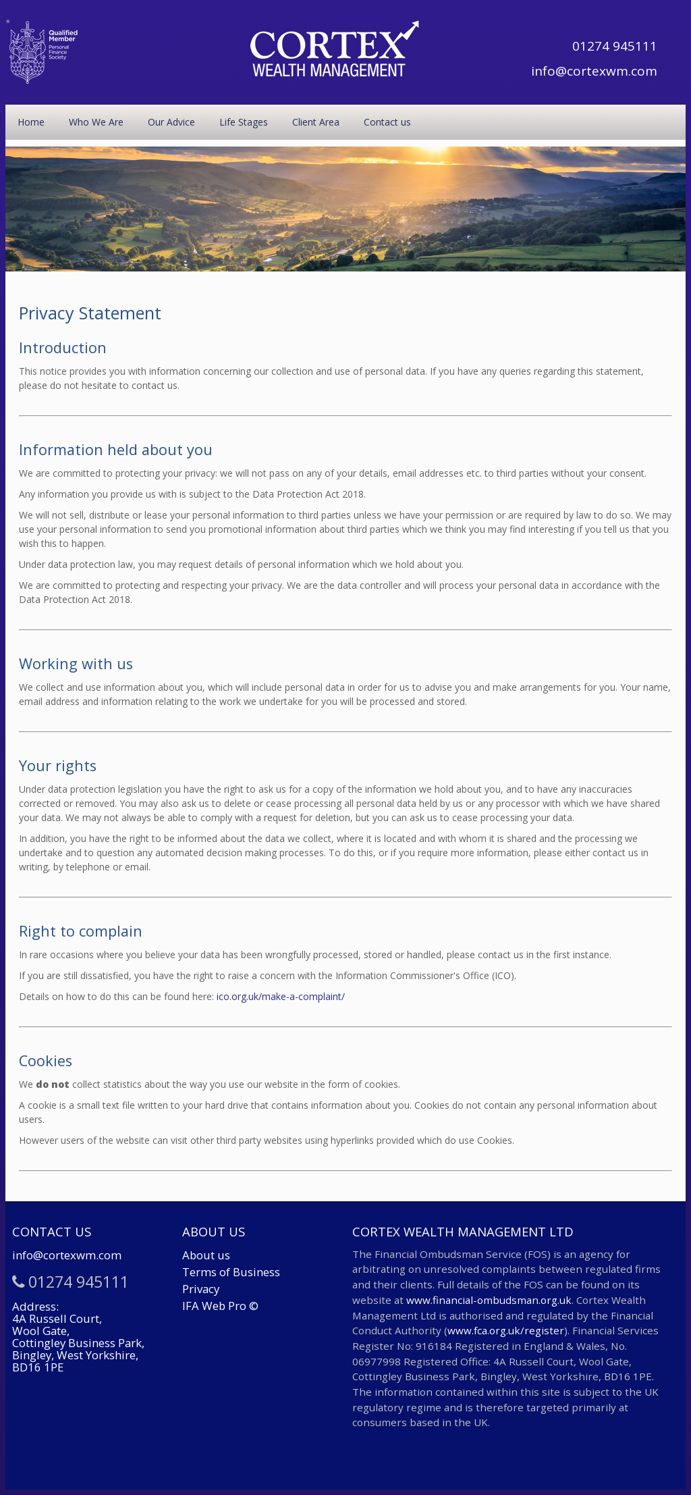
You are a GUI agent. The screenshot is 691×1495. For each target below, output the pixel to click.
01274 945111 (614, 46)
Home (31, 121)
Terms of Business (231, 1272)
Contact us (387, 121)
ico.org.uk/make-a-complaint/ (281, 996)
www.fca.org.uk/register (505, 1330)
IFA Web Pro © (220, 1305)
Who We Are (96, 121)
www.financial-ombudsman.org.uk (489, 1300)
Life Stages (243, 121)
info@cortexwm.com (594, 71)
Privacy (200, 1288)
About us (206, 1255)
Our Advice (171, 121)
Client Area (315, 121)
